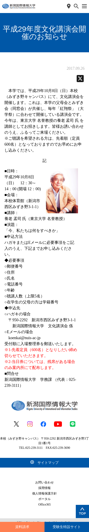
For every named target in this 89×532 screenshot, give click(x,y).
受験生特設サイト (67, 527)
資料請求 (22, 527)
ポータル (44, 499)
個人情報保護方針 (44, 493)
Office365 (44, 504)
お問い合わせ (44, 482)
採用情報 (44, 488)
